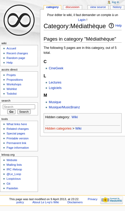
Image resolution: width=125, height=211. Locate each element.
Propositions (14, 79)
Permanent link (16, 143)
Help (118, 25)
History (117, 7)
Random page (15, 57)
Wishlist (11, 89)
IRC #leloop (14, 169)
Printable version (17, 138)
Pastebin (12, 188)
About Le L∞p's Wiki (46, 202)
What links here (16, 124)
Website (11, 160)
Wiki (75, 117)
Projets (11, 75)
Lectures (55, 82)
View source (98, 7)
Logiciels (55, 88)
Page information (17, 147)
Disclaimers (75, 202)
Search (6, 100)
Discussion (72, 7)
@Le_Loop (13, 174)
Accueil (11, 48)
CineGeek (56, 68)
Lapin (81, 20)
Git (8, 183)
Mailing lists (14, 164)
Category (52, 7)
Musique (55, 102)
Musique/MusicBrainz (64, 107)
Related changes (17, 128)
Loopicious (13, 178)
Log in (115, 2)
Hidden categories (58, 128)
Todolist (11, 93)
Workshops (13, 84)
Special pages (15, 133)
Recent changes (17, 53)
